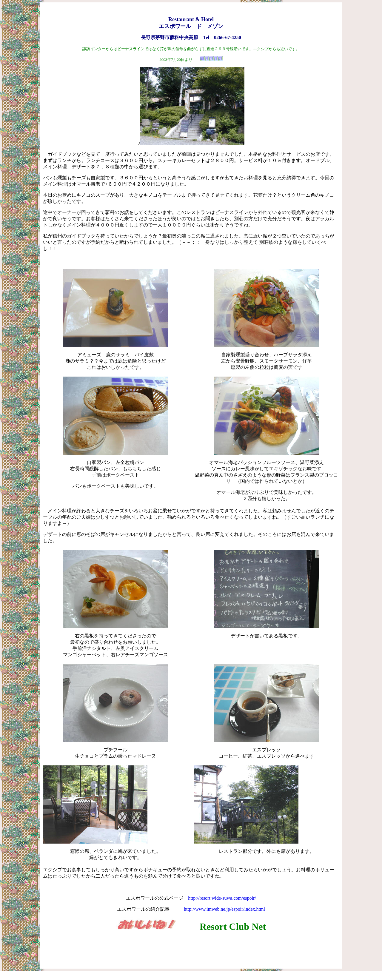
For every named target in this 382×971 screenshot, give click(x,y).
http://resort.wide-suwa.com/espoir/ (222, 898)
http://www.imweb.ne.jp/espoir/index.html (224, 909)
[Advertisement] (191, 950)
